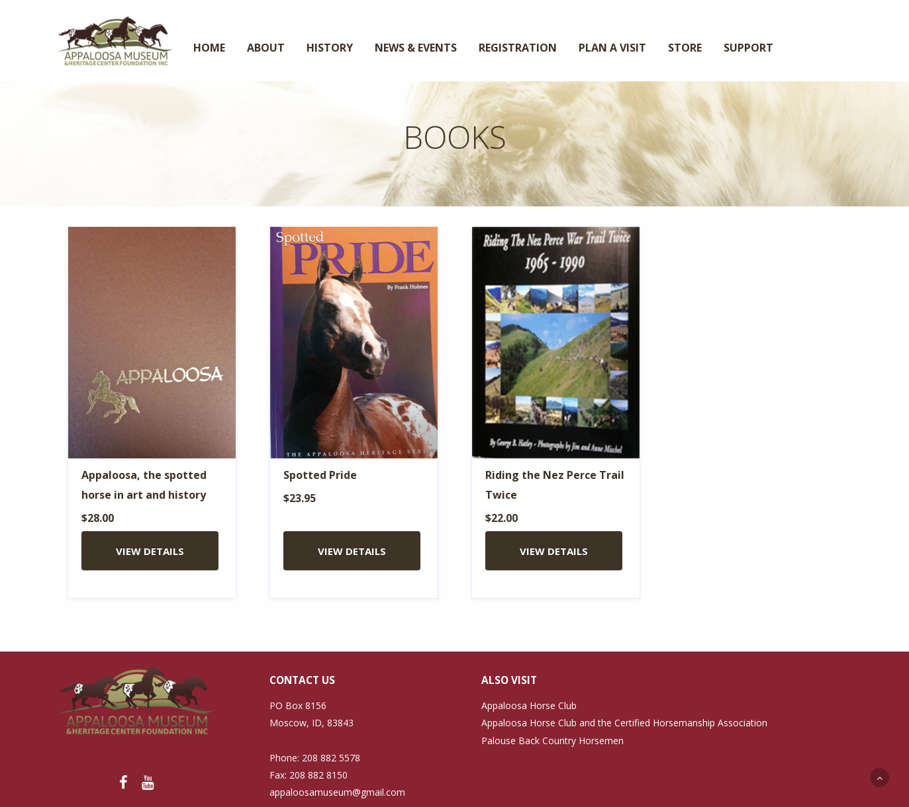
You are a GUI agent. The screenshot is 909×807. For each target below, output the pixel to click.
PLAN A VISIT (612, 47)
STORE (685, 47)
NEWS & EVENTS (416, 47)
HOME (209, 47)
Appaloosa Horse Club (529, 705)
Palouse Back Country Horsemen (552, 740)
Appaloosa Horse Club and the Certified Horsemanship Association (624, 722)
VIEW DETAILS (150, 551)
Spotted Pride (320, 475)
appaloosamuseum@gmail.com (337, 792)
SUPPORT (748, 47)
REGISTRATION (518, 47)
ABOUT (266, 47)
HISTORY (330, 47)
